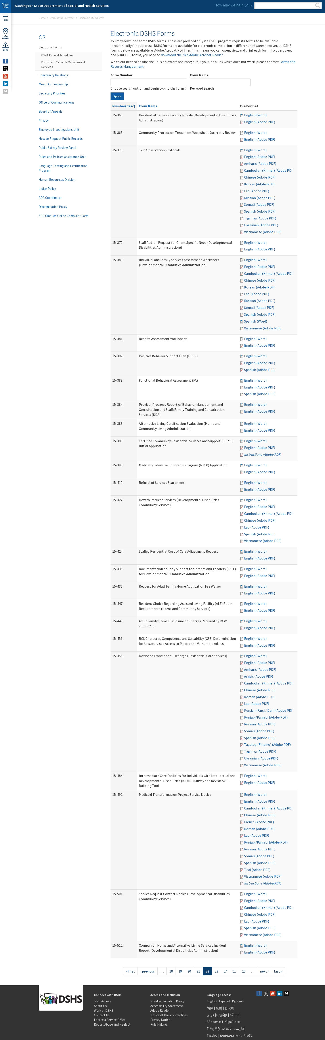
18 (171, 971)
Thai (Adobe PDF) (257, 869)
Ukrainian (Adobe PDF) (261, 225)
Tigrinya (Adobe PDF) (260, 218)
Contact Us (102, 1015)
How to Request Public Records (61, 138)
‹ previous (147, 971)
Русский (238, 1001)
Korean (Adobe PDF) (259, 184)
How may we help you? (233, 5)
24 (225, 971)
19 (180, 971)
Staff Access (102, 1001)
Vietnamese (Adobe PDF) (262, 232)
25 (234, 971)
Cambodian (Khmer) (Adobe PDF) (269, 170)
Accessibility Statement (166, 1006)
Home (42, 17)
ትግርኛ (240, 1035)
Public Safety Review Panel (57, 148)
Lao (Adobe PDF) (256, 191)
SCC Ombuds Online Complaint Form (63, 216)
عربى (210, 1015)
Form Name (199, 75)
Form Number (121, 75)
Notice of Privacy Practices (169, 1015)
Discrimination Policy (53, 207)
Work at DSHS (103, 1010)
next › (264, 971)
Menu (5, 18)
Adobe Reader (160, 1010)
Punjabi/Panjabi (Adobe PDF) (266, 717)
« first (130, 971)
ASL (249, 1035)
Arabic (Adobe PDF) (258, 676)
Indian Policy (47, 188)
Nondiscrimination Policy (167, 1001)
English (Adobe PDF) (259, 122)
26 (243, 971)
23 (216, 971)
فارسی (238, 1029)
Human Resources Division (57, 179)
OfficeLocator (5, 33)
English (212, 1001)
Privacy (44, 120)
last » (278, 971)
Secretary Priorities (52, 93)
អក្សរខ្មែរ (221, 1015)
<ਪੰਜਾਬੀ (234, 1015)
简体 (210, 1008)
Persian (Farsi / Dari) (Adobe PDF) (269, 710)
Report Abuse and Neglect (112, 1024)
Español (224, 1001)
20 (189, 971)
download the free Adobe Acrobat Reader (192, 55)
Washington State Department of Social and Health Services (61, 5)
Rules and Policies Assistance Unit (62, 157)
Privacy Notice (160, 1020)
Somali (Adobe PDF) (259, 204)
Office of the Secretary (62, 17)
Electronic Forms (50, 47)
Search (318, 5)
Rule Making (158, 1024)
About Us (100, 1006)
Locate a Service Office (110, 1020)
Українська (233, 1022)
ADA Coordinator (50, 198)
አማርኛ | (227, 1029)
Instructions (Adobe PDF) (262, 454)
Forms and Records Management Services (63, 64)
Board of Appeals (50, 111)
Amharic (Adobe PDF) (260, 163)
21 (198, 971)
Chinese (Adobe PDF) (259, 177)
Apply (117, 96)
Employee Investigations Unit (59, 129)
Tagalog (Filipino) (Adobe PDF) (267, 744)
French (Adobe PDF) (259, 822)
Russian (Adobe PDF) (259, 198)
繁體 (219, 1008)
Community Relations (53, 75)
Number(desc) (123, 106)
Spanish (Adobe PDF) (259, 211)
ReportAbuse (5, 47)
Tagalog (212, 1035)
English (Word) (255, 115)
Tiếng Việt (213, 1029)
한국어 (229, 1008)
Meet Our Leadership (53, 84)
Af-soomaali (215, 1022)
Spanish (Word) (255, 321)
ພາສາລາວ (227, 1035)
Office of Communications (56, 102)
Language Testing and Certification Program (63, 168)
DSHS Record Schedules (57, 55)
